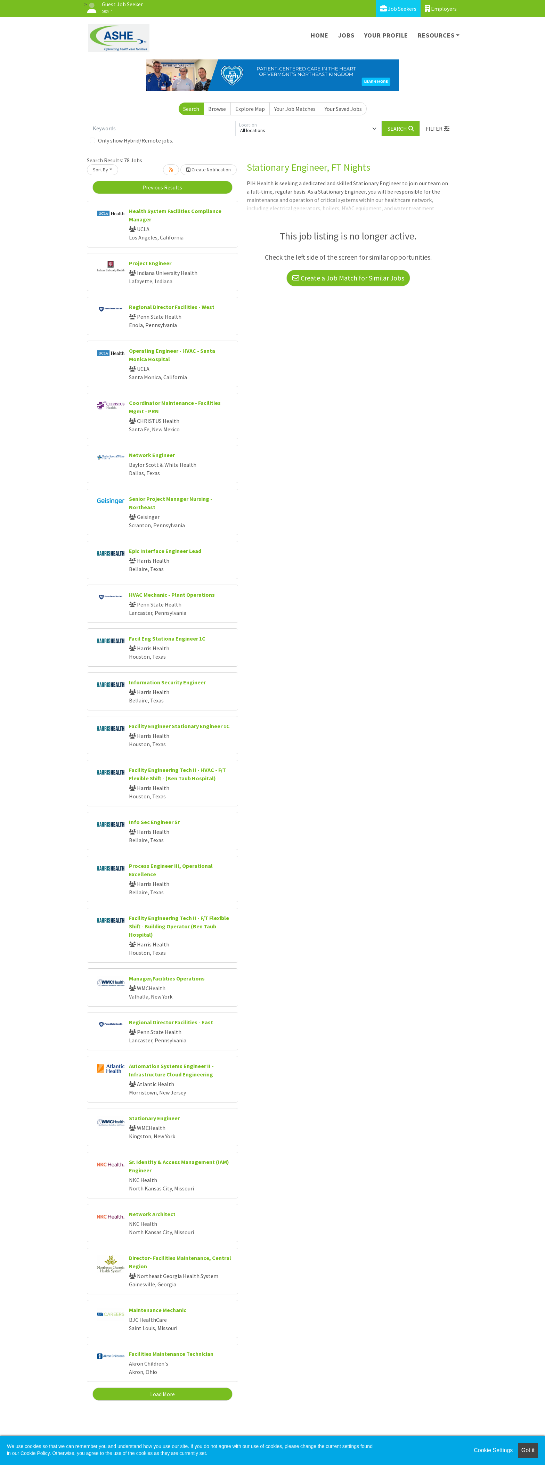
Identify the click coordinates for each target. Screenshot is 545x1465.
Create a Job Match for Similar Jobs (348, 278)
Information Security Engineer (167, 682)
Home (319, 35)
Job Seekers (398, 8)
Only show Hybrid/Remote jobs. (135, 140)
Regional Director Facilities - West (171, 306)
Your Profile (386, 35)
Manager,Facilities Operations (167, 978)
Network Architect (152, 1214)
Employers (441, 8)
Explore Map (250, 108)
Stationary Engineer (154, 1118)
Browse (217, 108)
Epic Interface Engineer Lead (165, 550)
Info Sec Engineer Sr (154, 822)
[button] (437, 128)
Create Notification (208, 169)
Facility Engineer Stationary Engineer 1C (179, 726)
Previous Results (162, 187)
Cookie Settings (493, 1450)
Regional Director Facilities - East (171, 1022)
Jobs (346, 35)
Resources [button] (436, 35)
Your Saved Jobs (343, 108)
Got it (528, 1450)
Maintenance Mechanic (157, 1310)
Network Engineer (152, 454)
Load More (162, 1394)
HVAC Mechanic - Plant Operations (172, 594)
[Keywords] (163, 128)
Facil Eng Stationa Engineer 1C (167, 638)
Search (191, 108)
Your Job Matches (295, 108)
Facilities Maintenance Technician (171, 1353)
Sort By (100, 169)
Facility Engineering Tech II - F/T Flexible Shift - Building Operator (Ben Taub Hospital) (179, 926)
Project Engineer (150, 263)
